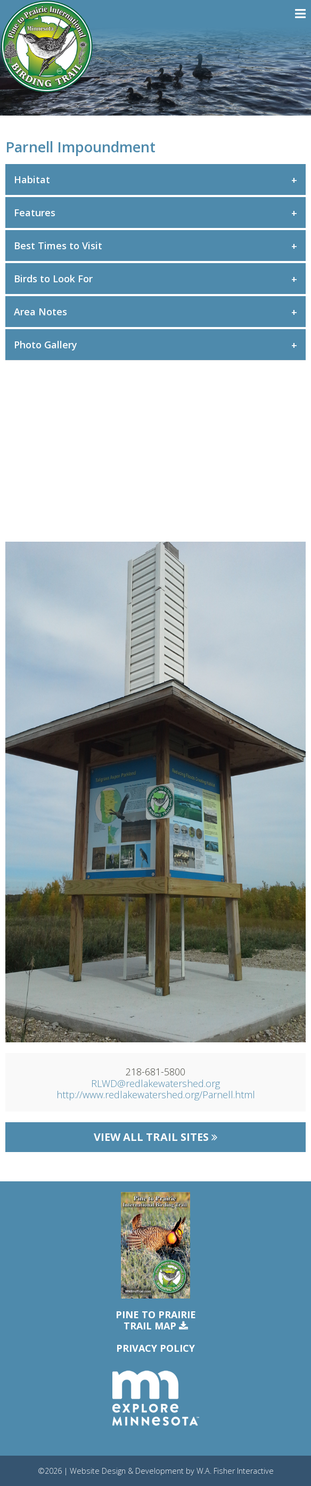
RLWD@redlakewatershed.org (155, 1083)
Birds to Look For (53, 278)
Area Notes (40, 311)
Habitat (32, 179)
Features (34, 212)
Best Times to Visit (58, 245)
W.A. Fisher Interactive (235, 1471)
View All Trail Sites (155, 1137)
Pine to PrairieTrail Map (156, 1320)
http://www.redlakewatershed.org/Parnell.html (155, 1094)
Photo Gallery (45, 344)
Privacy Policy (155, 1348)
